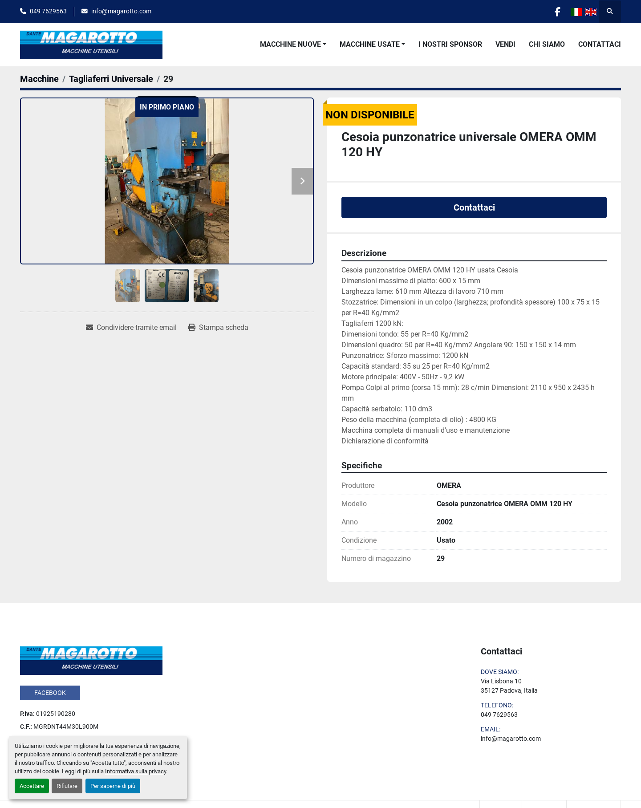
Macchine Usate (370, 44)
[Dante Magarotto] (91, 659)
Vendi (505, 44)
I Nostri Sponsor (450, 44)
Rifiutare (67, 786)
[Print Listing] (218, 327)
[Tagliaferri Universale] (111, 78)
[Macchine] (39, 78)
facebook (50, 692)
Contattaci (599, 44)
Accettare (32, 786)
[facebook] (557, 11)
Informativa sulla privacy (135, 771)
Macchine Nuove (290, 44)
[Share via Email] (131, 327)
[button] (293, 44)
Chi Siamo (547, 44)
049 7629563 (48, 11)
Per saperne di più (112, 786)
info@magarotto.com (121, 11)
